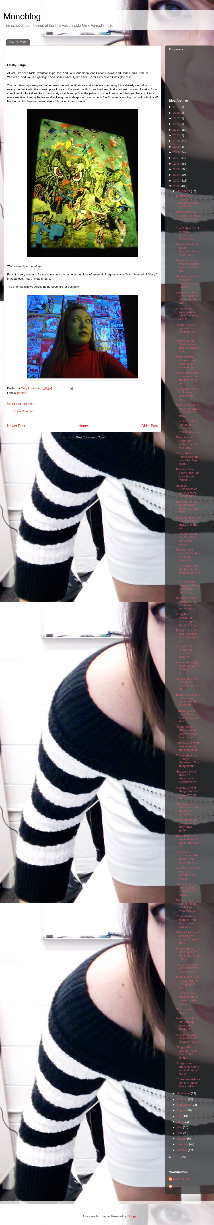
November (184, 1093)
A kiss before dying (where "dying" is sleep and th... (187, 314)
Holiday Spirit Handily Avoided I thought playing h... (188, 555)
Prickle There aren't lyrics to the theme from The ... (187, 954)
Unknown (179, 1186)
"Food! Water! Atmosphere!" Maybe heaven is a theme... (187, 732)
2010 (177, 141)
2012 (177, 135)
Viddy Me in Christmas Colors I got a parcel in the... (187, 619)
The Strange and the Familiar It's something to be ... (188, 571)
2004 (177, 174)
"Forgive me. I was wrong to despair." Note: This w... (188, 282)
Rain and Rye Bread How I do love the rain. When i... (187, 474)
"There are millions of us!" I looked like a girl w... (188, 1083)
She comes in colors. (184, 1011)
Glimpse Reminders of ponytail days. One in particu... (188, 491)
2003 (177, 180)
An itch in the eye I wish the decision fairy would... (188, 873)
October (182, 1099)
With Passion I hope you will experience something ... (186, 362)
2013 (177, 129)
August (182, 1110)
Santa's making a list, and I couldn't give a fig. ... (187, 684)
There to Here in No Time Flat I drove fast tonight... (186, 539)
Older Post (149, 426)
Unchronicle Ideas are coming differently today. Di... (187, 1024)
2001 (177, 1157)
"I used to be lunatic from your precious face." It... (186, 652)
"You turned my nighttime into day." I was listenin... (186, 921)
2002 (177, 186)
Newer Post (16, 426)
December (184, 191)
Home (83, 426)
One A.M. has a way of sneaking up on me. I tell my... (188, 266)
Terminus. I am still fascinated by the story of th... (188, 746)
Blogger (132, 1216)
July (180, 1116)
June (180, 1121)
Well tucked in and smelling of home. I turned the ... (188, 937)
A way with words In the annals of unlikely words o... (187, 668)
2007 (177, 157)
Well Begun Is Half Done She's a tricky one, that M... (188, 523)
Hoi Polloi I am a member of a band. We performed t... (186, 603)
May (180, 1127)
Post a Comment (23, 411)
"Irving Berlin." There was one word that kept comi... (187, 458)
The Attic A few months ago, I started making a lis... (187, 998)
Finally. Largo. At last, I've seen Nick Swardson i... (187, 635)
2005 (177, 169)
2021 (177, 107)
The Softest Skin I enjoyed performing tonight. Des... (187, 233)
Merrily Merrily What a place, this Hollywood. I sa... (187, 346)
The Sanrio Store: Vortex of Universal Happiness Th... (188, 426)
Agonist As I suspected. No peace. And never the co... (187, 857)
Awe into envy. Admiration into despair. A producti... (187, 809)
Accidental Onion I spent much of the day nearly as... (188, 378)
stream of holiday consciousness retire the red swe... (187, 298)
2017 (177, 118)
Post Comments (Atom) (91, 437)
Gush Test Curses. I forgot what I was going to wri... (188, 982)
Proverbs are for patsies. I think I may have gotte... (187, 825)
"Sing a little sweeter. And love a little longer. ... (186, 1052)
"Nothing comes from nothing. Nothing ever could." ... (186, 889)
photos (21, 393)
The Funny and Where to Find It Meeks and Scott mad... (188, 587)
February (183, 1144)
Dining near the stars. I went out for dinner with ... (188, 217)
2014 (177, 124)
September (184, 1104)
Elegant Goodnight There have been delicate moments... (188, 700)
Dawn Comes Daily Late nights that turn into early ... (187, 442)
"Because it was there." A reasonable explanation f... (187, 777)
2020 (177, 112)
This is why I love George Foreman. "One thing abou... (187, 761)
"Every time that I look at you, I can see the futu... (187, 394)
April (180, 1133)
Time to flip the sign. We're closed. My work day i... (188, 716)
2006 (177, 163)
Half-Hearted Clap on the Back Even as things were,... (187, 507)
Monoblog (22, 16)
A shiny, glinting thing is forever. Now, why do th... (187, 793)
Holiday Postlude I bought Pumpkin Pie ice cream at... (188, 249)
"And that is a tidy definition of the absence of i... (187, 968)
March (181, 1138)
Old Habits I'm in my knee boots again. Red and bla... (187, 841)
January (182, 1150)
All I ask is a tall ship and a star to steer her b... (187, 1038)
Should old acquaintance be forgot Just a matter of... (187, 201)
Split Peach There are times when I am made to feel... (187, 410)
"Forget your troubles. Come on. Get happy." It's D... (187, 1068)
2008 (177, 152)
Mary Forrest (181, 1178)
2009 (177, 146)
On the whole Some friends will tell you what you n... (186, 905)
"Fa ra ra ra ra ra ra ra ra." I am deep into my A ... (187, 330)
